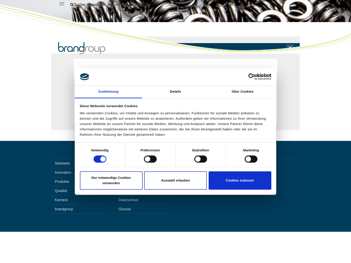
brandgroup (64, 240)
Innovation (63, 204)
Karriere (61, 231)
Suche (124, 204)
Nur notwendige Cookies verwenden (111, 180)
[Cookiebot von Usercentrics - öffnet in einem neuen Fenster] (251, 76)
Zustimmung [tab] (108, 91)
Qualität (61, 222)
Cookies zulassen (240, 180)
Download (127, 213)
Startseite (62, 194)
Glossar (125, 240)
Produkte (62, 213)
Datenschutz (129, 231)
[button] (77, 4)
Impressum (127, 222)
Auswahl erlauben (175, 180)
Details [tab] (175, 91)
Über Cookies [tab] (243, 91)
